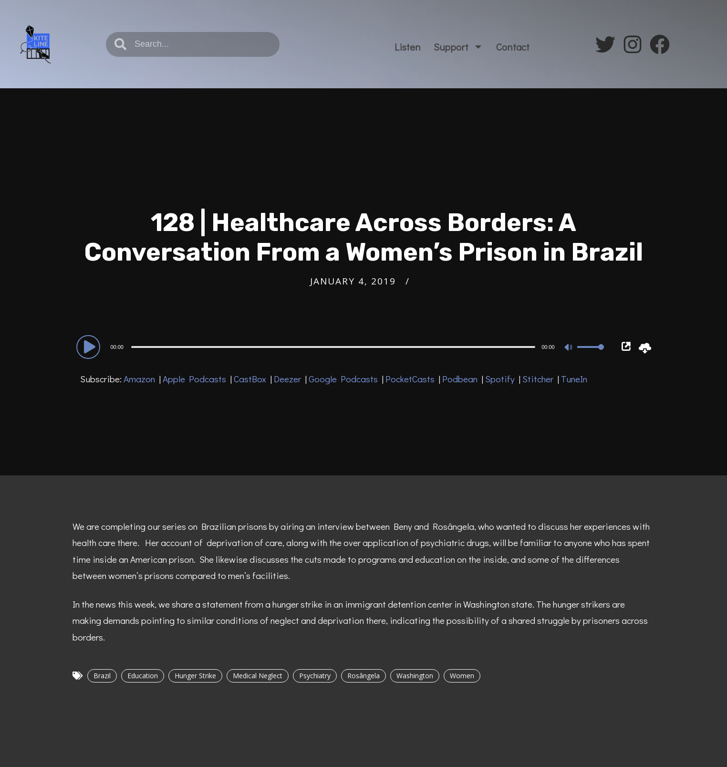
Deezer (287, 379)
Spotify (500, 379)
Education (142, 675)
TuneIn (574, 379)
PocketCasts (410, 379)
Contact (513, 46)
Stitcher (537, 379)
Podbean (460, 379)
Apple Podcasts (194, 379)
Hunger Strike (195, 675)
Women (462, 675)
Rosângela (363, 675)
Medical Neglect (257, 675)
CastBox (250, 379)
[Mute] (569, 348)
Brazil (102, 675)
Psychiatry (315, 675)
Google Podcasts (343, 379)
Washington (414, 675)
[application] (341, 346)
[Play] (89, 346)
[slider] (333, 347)
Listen (408, 46)
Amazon (139, 379)
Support (458, 46)
